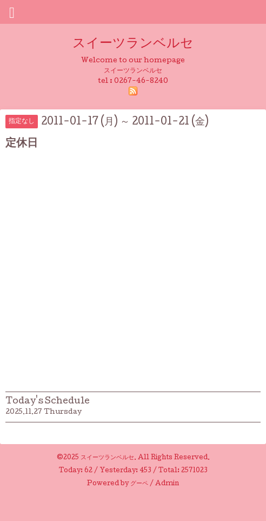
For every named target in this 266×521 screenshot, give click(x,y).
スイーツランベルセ (139, 44)
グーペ (139, 484)
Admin (167, 484)
